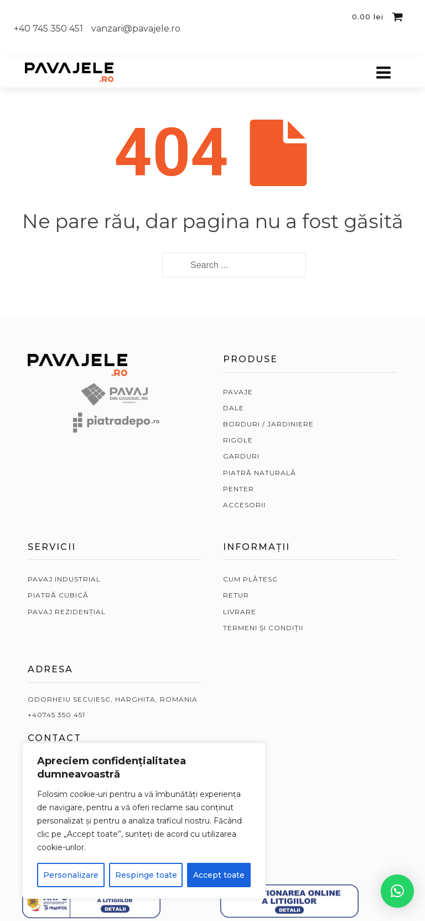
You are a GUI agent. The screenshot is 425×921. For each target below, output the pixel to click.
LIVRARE (239, 612)
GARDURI (241, 456)
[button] (397, 891)
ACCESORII (244, 505)
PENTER (238, 489)
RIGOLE (238, 440)
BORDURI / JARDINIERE (268, 424)
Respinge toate (146, 875)
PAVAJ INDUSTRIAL (64, 579)
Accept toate (219, 875)
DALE (233, 408)
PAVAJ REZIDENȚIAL (67, 612)
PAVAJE (238, 392)
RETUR (236, 595)
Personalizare (71, 875)
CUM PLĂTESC (250, 579)
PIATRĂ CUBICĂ (58, 595)
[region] (144, 821)
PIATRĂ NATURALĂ (259, 473)
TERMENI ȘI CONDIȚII (263, 628)
